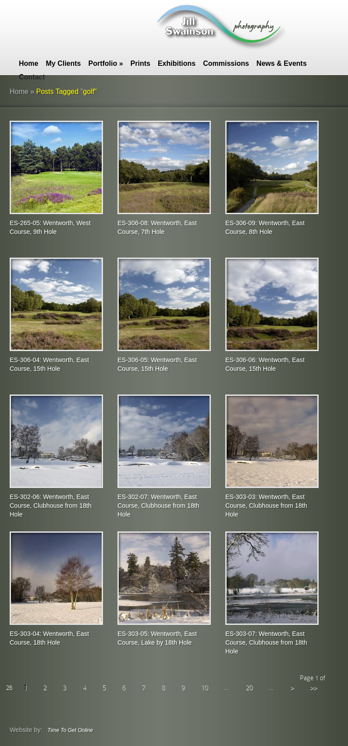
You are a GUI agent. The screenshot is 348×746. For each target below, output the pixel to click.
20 (248, 687)
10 (204, 687)
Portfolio (105, 63)
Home (28, 63)
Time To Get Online (70, 730)
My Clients (63, 63)
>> (313, 687)
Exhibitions (176, 63)
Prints (140, 63)
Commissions (226, 63)
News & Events (281, 63)
